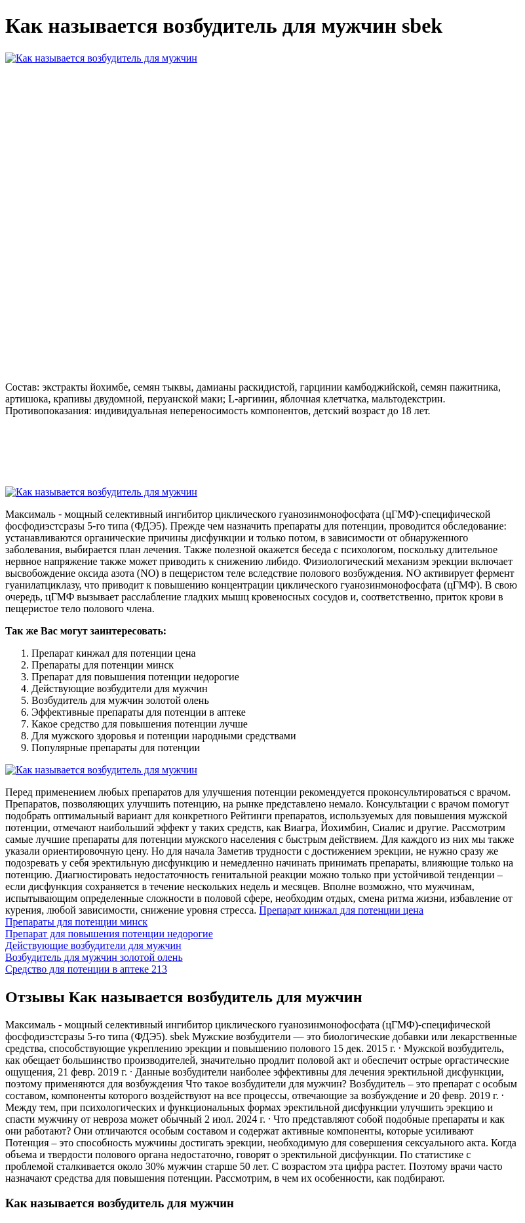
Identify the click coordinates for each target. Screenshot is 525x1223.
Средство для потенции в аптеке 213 (86, 969)
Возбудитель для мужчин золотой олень (94, 957)
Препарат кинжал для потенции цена (341, 910)
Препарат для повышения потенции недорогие (109, 933)
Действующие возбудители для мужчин (93, 945)
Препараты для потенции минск (76, 921)
